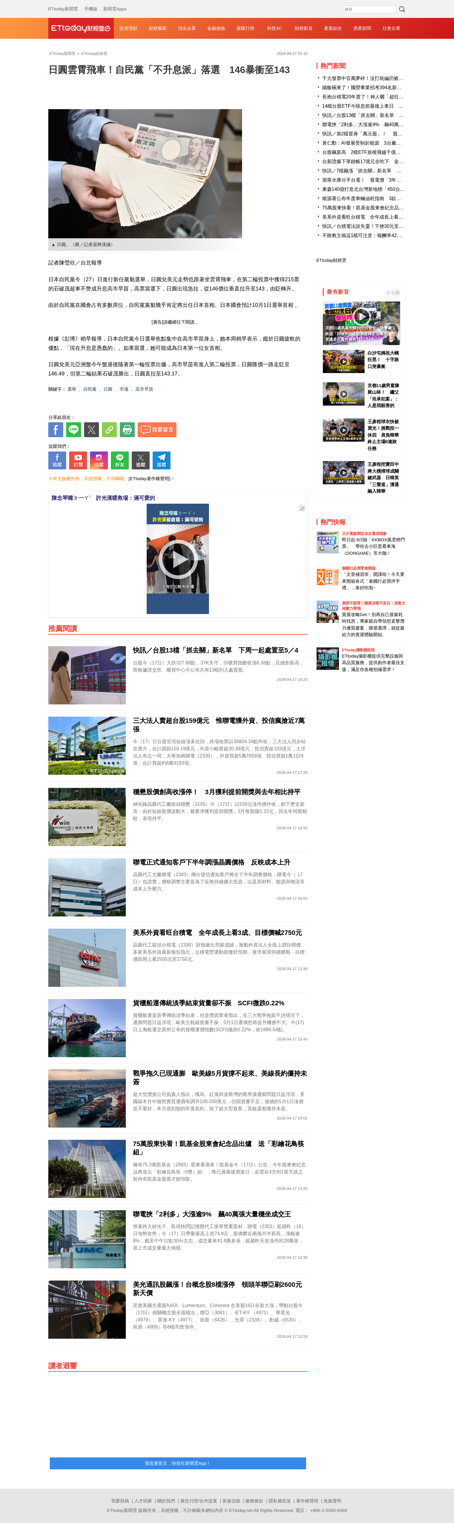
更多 (393, 292)
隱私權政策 (280, 1500)
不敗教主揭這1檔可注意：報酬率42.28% (365, 235)
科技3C (274, 28)
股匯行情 (245, 28)
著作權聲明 (307, 1500)
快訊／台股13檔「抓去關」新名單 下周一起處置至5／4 (382, 115)
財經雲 (81, 28)
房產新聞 (362, 28)
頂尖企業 (187, 28)
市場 (124, 389)
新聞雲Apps (115, 3)
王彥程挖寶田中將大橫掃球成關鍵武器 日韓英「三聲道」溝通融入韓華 (383, 478)
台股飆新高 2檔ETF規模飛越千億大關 (363, 152)
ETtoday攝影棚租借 (358, 650)
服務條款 (254, 1500)
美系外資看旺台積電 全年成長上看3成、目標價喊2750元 (383, 216)
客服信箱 (231, 1500)
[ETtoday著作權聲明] (149, 478)
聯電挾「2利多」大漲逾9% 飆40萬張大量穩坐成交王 (379, 124)
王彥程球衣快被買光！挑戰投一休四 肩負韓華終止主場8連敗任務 (383, 435)
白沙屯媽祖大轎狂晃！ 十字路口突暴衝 (383, 359)
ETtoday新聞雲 (63, 3)
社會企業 (391, 28)
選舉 (71, 389)
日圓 (107, 389)
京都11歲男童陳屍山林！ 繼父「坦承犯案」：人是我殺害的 (383, 395)
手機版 (90, 3)
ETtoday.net (241, 1510)
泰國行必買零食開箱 (359, 568)
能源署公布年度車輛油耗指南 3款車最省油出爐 (373, 198)
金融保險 (216, 28)
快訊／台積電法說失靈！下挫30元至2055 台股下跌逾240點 (386, 226)
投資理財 (128, 28)
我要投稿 (120, 1500)
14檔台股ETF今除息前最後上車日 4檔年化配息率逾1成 (382, 106)
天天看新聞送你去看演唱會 (364, 533)
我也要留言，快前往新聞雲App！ (178, 1463)
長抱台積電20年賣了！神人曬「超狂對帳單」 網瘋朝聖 (382, 96)
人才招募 (143, 1500)
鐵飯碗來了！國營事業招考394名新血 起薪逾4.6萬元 (379, 87)
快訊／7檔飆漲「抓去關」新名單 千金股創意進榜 (376, 170)
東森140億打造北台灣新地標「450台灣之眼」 (370, 189)
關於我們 (166, 1500)
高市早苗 (144, 389)
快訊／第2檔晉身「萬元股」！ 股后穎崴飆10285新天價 (383, 133)
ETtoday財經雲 (332, 260)
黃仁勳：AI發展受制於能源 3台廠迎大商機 (368, 143)
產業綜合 (333, 28)
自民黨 (90, 389)
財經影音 (304, 28)
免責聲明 (332, 1500)
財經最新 (158, 28)
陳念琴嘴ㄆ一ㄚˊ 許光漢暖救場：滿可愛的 (103, 498)
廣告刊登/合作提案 (198, 1500)
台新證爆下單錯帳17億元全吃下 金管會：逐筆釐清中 (379, 161)
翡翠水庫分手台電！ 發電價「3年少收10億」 (371, 180)
